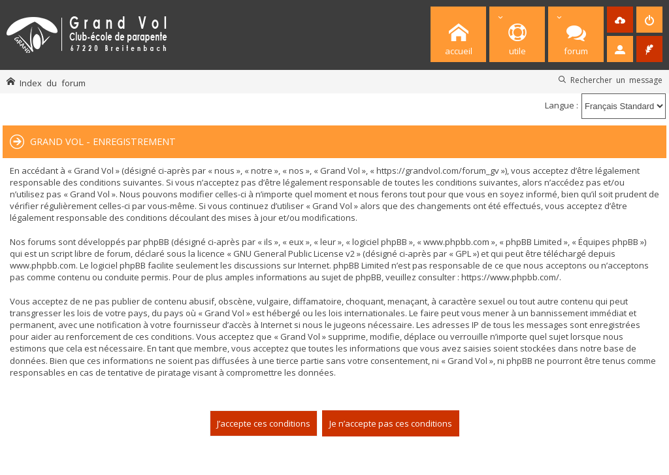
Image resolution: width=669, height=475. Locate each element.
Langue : (561, 105)
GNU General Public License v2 (294, 253)
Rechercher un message (616, 80)
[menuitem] (649, 20)
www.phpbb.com (43, 265)
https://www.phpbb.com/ (510, 277)
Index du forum (53, 82)
